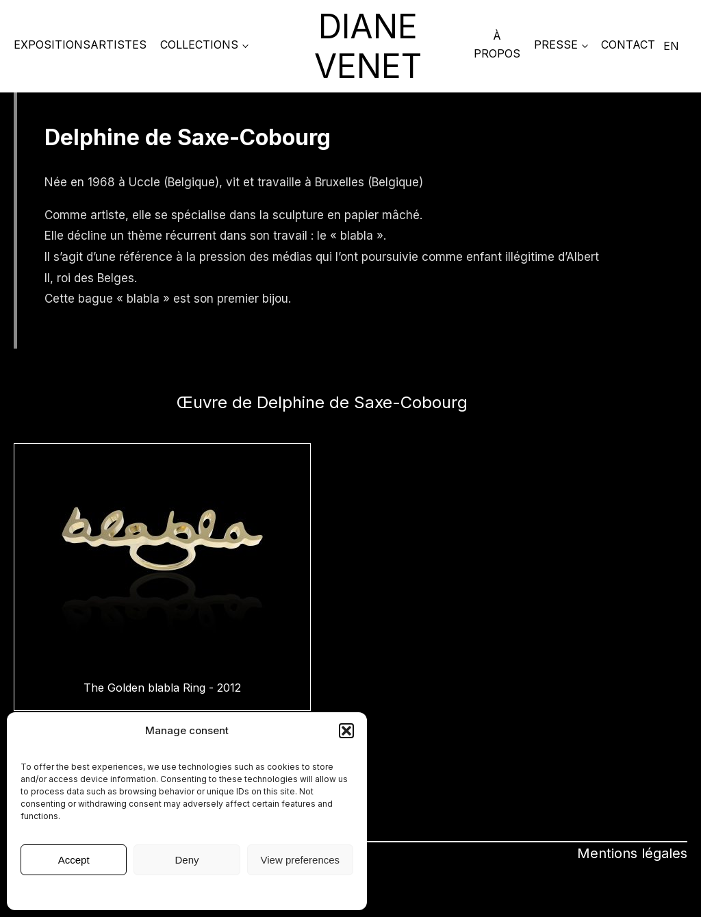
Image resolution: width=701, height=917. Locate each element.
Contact (628, 44)
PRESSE (556, 44)
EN (671, 46)
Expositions (52, 44)
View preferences (300, 860)
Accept (74, 860)
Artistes (118, 44)
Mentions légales (187, 891)
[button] (346, 731)
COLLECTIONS (199, 44)
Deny (187, 860)
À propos (497, 44)
